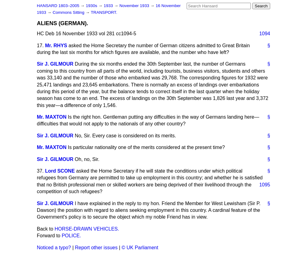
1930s (92, 5)
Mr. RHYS (56, 45)
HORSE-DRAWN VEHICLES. (87, 228)
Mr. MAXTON (52, 117)
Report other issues (96, 247)
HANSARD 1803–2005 (58, 5)
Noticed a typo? (54, 247)
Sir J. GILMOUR (55, 64)
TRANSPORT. (104, 12)
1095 (264, 184)
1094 (264, 33)
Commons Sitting (68, 12)
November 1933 (134, 5)
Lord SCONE (60, 171)
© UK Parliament (140, 247)
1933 (109, 5)
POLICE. (71, 235)
